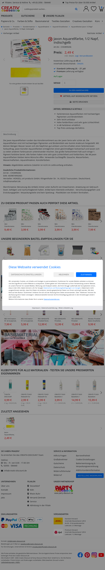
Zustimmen (86, 274)
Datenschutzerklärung (49, 308)
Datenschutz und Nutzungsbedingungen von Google (62, 288)
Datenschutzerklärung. (52, 299)
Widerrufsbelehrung (66, 308)
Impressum (36, 308)
